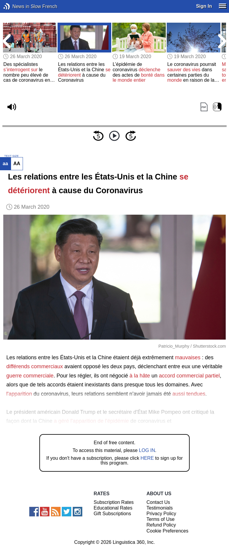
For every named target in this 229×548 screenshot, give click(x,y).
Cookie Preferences (167, 530)
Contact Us (158, 502)
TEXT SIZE (11, 155)
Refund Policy (161, 524)
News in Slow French (16, 6)
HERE (147, 458)
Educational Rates (113, 507)
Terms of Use (160, 519)
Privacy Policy (161, 513)
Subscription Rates (114, 502)
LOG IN (147, 450)
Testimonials (159, 507)
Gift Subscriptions (112, 513)
